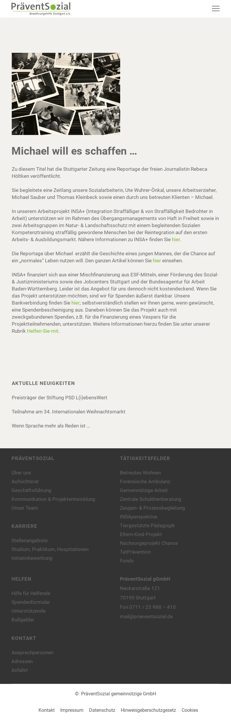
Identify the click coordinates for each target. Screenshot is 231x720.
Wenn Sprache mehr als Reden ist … (51, 426)
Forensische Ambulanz (145, 481)
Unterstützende (28, 611)
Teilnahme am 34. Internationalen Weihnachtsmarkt (68, 412)
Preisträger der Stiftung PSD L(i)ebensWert (59, 397)
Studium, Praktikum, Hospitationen (49, 549)
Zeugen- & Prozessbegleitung (152, 508)
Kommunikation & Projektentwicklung (53, 499)
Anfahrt (19, 670)
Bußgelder (22, 620)
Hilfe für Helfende (30, 593)
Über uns (21, 473)
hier (176, 239)
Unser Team (24, 508)
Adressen (22, 661)
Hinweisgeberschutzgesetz (148, 710)
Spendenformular (30, 602)
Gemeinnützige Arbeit (144, 490)
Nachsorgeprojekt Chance (149, 543)
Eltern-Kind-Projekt (141, 534)
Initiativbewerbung (32, 558)
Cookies (190, 710)
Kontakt (46, 710)
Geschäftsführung (31, 490)
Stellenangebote (29, 540)
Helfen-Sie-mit (42, 331)
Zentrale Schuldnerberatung (150, 499)
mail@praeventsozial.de (146, 616)
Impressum (71, 710)
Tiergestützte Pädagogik (147, 525)
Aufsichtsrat (25, 481)
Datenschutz (102, 710)
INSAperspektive (138, 517)
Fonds (127, 561)
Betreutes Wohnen (140, 473)
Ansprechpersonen (32, 652)
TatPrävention (135, 552)
